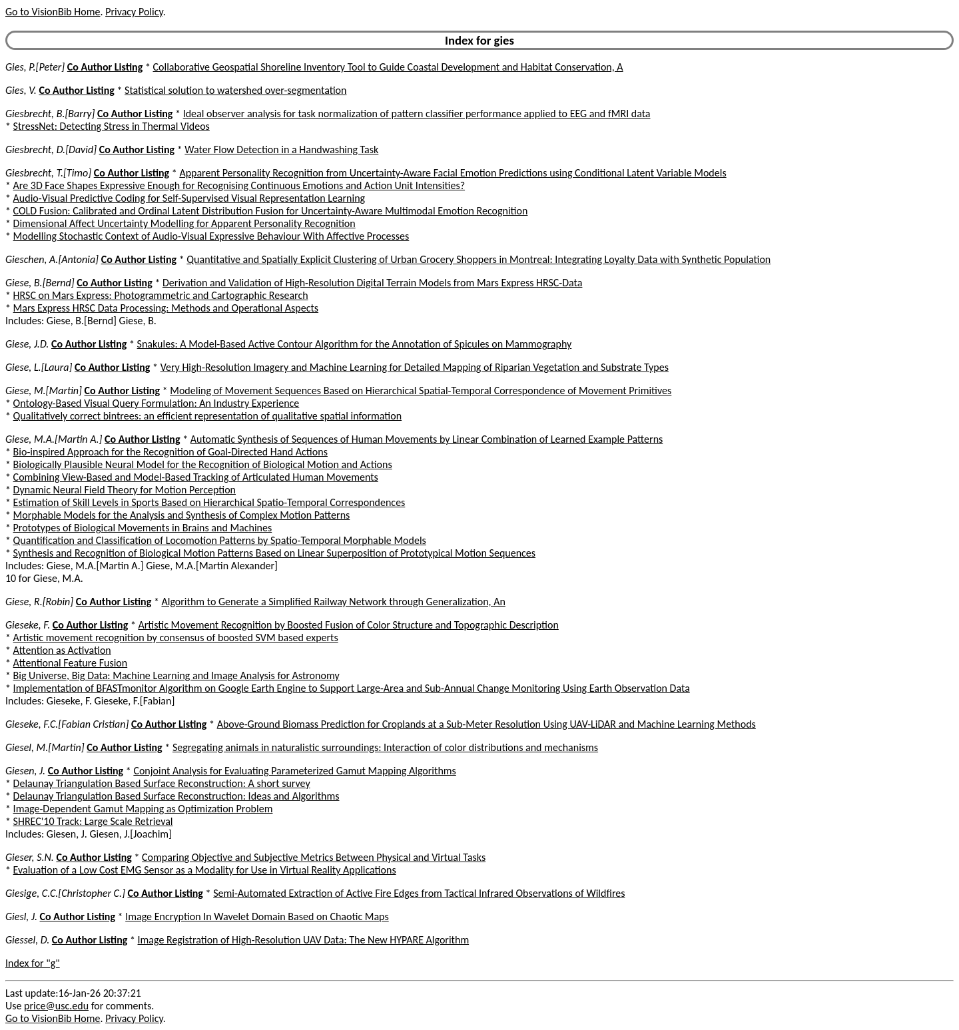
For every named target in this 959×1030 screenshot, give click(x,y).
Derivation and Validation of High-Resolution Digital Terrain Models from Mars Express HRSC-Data (372, 282)
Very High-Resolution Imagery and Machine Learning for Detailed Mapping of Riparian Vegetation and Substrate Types (414, 367)
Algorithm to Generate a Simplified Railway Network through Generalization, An (333, 601)
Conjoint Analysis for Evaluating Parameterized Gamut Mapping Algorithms (294, 770)
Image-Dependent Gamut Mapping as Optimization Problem (143, 808)
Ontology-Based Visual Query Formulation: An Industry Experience (156, 403)
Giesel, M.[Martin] (45, 747)
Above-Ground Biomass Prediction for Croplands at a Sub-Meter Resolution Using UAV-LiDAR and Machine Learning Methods (486, 724)
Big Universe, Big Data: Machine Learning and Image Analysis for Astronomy (176, 675)
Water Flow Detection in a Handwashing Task (281, 149)
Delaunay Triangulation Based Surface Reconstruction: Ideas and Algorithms (176, 796)
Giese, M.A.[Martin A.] (53, 439)
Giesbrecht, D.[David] (51, 149)
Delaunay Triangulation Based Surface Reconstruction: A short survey (161, 783)
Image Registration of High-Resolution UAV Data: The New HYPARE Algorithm (304, 939)
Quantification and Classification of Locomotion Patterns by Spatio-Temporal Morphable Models (219, 540)
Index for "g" (32, 963)
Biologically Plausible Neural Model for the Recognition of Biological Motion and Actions (202, 464)
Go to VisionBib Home (52, 11)
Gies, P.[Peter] (35, 67)
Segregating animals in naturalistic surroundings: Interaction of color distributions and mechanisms (385, 747)
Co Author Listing (105, 67)
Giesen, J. (25, 770)
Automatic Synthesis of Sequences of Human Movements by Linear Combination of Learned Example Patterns (426, 439)
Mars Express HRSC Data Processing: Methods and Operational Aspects (166, 308)
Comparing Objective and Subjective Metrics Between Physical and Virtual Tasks (313, 857)
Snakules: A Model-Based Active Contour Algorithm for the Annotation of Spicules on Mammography (354, 344)
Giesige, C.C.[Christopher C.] (65, 893)
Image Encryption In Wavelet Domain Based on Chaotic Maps (257, 916)
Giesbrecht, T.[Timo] (48, 172)
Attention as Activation (62, 650)
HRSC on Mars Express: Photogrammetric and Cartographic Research (160, 295)
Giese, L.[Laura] (38, 367)
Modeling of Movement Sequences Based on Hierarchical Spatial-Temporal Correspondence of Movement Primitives (420, 390)
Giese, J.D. (27, 344)
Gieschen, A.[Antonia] (52, 259)
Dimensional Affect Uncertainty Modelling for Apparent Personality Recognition (184, 223)
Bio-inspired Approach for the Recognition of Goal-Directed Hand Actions (170, 451)
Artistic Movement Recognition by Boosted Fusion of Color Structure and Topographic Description (348, 625)
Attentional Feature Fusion (70, 662)
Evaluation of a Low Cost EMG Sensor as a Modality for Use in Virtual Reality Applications (204, 870)
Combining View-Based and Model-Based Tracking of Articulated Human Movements (195, 477)
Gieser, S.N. (29, 857)
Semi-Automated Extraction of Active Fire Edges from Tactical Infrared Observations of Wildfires (419, 893)
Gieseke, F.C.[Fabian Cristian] (67, 724)
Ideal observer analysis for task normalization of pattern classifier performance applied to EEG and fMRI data (417, 113)
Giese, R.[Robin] (39, 601)
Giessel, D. (27, 939)
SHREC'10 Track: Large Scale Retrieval (93, 821)
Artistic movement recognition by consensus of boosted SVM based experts (175, 637)
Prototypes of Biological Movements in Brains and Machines (142, 527)
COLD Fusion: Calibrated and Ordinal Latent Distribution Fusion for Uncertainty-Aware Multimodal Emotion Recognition (270, 210)
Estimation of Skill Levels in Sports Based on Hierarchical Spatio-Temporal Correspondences (209, 502)
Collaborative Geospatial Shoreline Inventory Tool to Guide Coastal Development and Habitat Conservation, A (388, 67)
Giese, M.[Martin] (43, 390)
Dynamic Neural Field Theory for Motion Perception (124, 489)
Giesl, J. (21, 916)
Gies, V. (21, 90)
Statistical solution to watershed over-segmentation (235, 90)
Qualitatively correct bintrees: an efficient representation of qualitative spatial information (207, 415)
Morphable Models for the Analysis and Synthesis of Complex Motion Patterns (181, 515)
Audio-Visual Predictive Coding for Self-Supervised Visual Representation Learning (189, 198)
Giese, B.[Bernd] (40, 282)
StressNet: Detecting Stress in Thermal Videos (111, 126)
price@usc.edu (56, 1005)
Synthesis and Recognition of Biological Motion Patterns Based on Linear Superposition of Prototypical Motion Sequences (274, 553)
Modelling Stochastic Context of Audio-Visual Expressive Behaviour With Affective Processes (211, 236)
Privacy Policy (133, 11)
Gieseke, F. (27, 625)
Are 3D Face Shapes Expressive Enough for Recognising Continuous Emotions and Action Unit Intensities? (239, 185)
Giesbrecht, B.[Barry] (50, 113)
